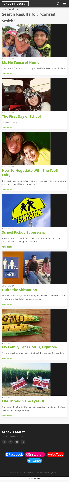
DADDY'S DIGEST (13, 432)
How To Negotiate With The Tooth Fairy (30, 172)
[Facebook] (4, 442)
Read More (7, 74)
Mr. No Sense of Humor (21, 62)
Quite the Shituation (19, 289)
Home (5, 9)
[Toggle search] (58, 4)
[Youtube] (16, 442)
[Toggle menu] (64, 4)
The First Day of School (21, 116)
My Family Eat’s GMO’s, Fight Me (29, 347)
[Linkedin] (23, 442)
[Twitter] (10, 442)
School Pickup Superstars (23, 232)
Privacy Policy (34, 478)
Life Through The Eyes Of (23, 401)
